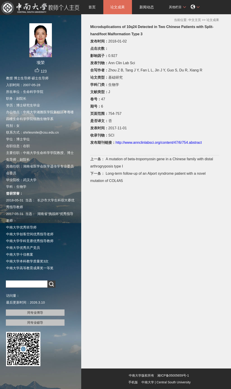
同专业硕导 (35, 322)
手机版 (133, 382)
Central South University (174, 382)
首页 (92, 7)
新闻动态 (146, 7)
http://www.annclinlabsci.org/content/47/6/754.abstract (159, 142)
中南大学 (147, 382)
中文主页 (194, 20)
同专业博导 (35, 312)
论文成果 (117, 7)
